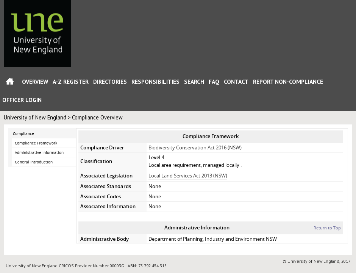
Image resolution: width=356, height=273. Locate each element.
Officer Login (22, 100)
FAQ (214, 81)
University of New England (35, 117)
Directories (110, 81)
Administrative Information (39, 152)
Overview (35, 81)
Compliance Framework (36, 143)
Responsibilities (155, 81)
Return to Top (327, 228)
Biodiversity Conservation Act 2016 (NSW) (195, 147)
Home (9, 83)
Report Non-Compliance (288, 81)
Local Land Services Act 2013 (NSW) (187, 175)
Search (194, 81)
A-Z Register (71, 81)
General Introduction (34, 162)
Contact (236, 81)
